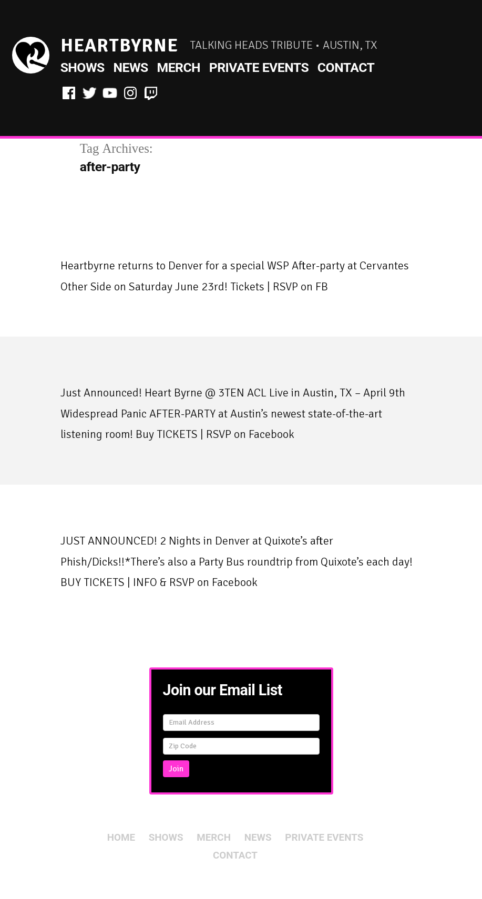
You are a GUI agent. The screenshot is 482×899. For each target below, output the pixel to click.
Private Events (259, 67)
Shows (82, 67)
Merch (178, 67)
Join (176, 769)
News (130, 67)
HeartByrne (119, 45)
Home (121, 837)
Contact (346, 67)
